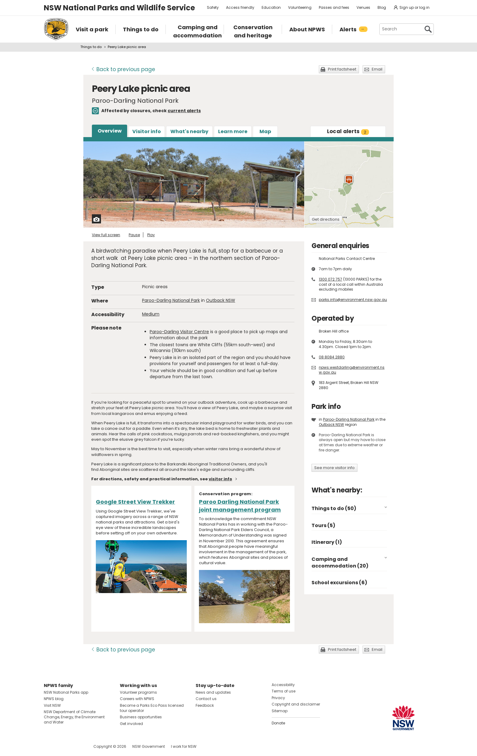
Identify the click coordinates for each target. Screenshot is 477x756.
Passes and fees (334, 7)
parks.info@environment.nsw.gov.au (353, 299)
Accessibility (283, 684)
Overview (110, 130)
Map (265, 131)
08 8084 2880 (332, 357)
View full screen (106, 234)
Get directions (325, 219)
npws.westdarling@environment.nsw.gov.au (352, 370)
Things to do (91, 46)
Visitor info (146, 131)
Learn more (232, 131)
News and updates (213, 692)
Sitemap (279, 710)
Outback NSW (220, 300)
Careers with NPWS (137, 698)
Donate (278, 723)
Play (151, 234)
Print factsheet (342, 69)
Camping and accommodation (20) (340, 562)
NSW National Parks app (66, 692)
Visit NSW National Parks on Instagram (62, 746)
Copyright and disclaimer (296, 704)
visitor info (220, 479)
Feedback (205, 705)
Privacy (278, 697)
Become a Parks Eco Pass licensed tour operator (152, 708)
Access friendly (240, 7)
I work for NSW (184, 746)
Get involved (131, 723)
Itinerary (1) (327, 542)
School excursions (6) (339, 582)
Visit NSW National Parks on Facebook (49, 746)
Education (271, 7)
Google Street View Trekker (135, 502)
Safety (213, 7)
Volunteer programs (138, 692)
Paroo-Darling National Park (171, 300)
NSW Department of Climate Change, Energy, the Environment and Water (74, 717)
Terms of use (283, 691)
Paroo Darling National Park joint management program (240, 505)
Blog (382, 7)
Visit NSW (52, 705)
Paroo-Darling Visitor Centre (179, 332)
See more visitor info (334, 468)
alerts (348, 131)
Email (377, 69)
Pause (134, 234)
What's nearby (189, 131)
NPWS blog (54, 698)
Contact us (206, 698)
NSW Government (148, 746)
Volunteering (300, 7)
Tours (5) (323, 525)
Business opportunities (141, 717)
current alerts (184, 111)
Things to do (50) (334, 508)
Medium (150, 314)
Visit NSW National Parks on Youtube (75, 746)
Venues (363, 7)
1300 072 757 (330, 279)
